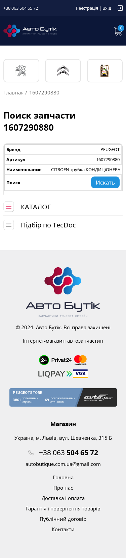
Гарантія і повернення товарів (63, 508)
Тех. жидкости (104, 70)
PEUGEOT (21, 71)
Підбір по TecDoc (48, 224)
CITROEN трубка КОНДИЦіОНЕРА (85, 169)
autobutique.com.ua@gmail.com (63, 464)
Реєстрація (87, 8)
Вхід (106, 8)
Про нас (63, 487)
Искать (105, 182)
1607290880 (108, 159)
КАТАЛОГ (36, 206)
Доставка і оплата (63, 498)
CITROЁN (63, 70)
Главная (13, 92)
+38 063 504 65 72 (20, 8)
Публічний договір (63, 518)
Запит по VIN (97, 31)
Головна (63, 477)
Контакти (63, 529)
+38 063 (68, 452)
